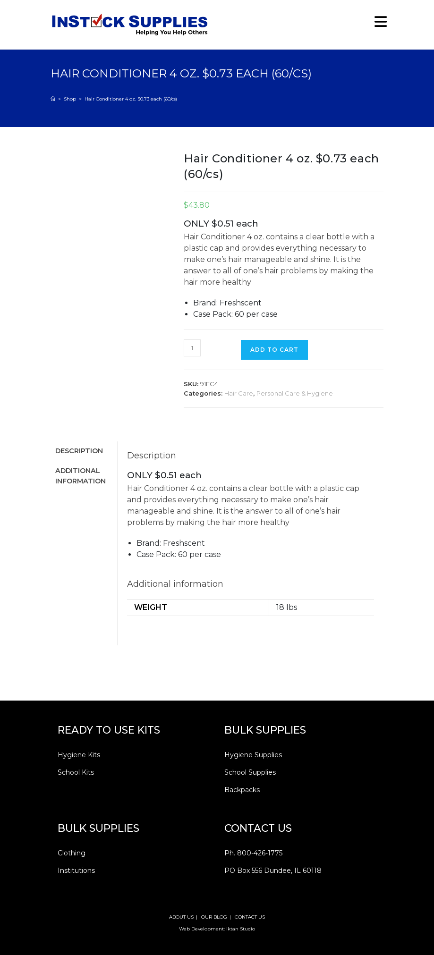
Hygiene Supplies (253, 755)
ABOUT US (181, 917)
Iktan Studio (240, 929)
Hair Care (238, 393)
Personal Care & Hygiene (294, 393)
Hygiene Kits (79, 755)
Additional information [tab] (80, 474)
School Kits (76, 772)
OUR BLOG (214, 917)
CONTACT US (250, 917)
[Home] (53, 99)
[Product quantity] (192, 347)
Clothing (71, 853)
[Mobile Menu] (377, 24)
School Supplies (250, 772)
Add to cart (274, 349)
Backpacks (242, 790)
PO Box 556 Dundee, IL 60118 (273, 870)
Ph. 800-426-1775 (253, 853)
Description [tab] (79, 450)
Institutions (76, 870)
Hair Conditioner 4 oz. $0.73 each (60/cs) (131, 99)
